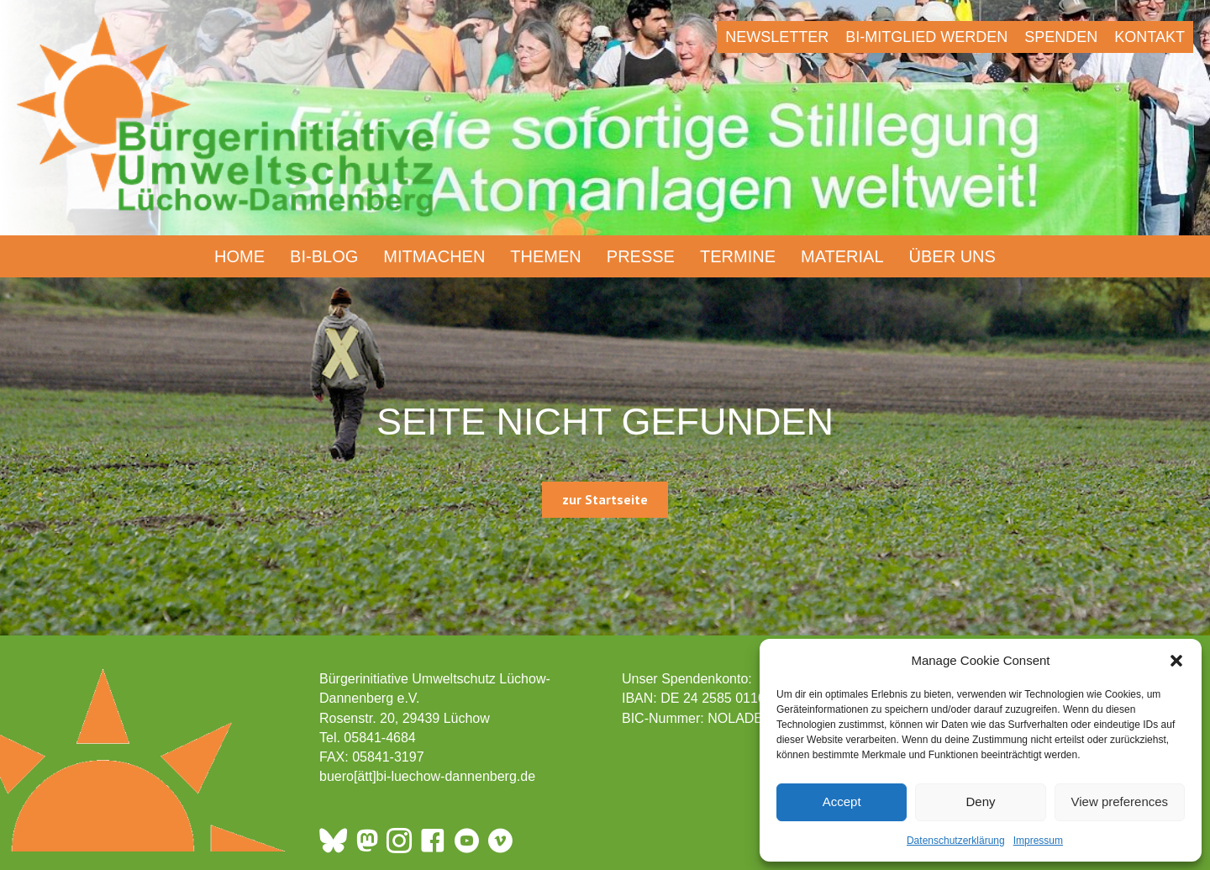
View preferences (1120, 801)
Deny (980, 801)
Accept (842, 801)
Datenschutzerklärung (956, 840)
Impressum (1038, 840)
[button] (1176, 660)
